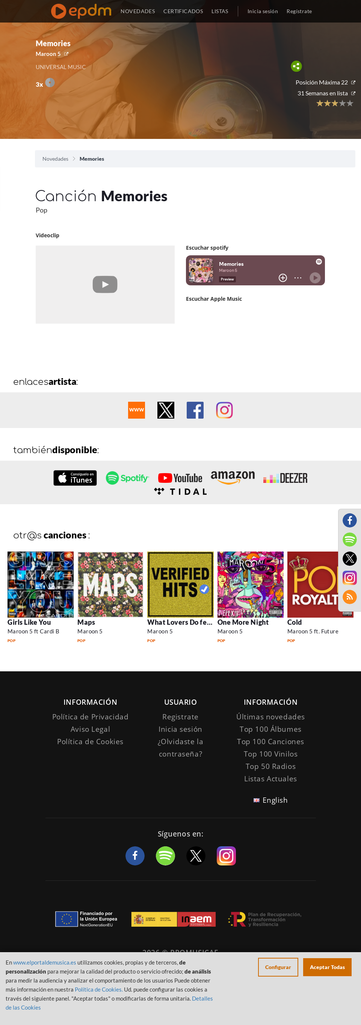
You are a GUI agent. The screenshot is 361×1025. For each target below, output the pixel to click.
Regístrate (299, 11)
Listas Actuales (270, 779)
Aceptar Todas (327, 967)
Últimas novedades (270, 717)
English (275, 800)
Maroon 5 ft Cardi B (34, 631)
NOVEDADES (138, 11)
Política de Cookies (90, 741)
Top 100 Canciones (270, 741)
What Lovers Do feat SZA (187, 622)
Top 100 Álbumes (271, 729)
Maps (86, 622)
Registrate (180, 717)
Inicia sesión (263, 11)
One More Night (243, 622)
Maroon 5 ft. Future (313, 631)
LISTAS (219, 11)
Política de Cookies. (99, 989)
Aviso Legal (90, 729)
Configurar (278, 967)
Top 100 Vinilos (271, 754)
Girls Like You (29, 622)
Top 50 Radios (271, 766)
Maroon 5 (48, 53)
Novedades (55, 158)
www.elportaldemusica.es (44, 962)
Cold (294, 622)
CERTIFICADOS (183, 11)
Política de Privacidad (90, 717)
